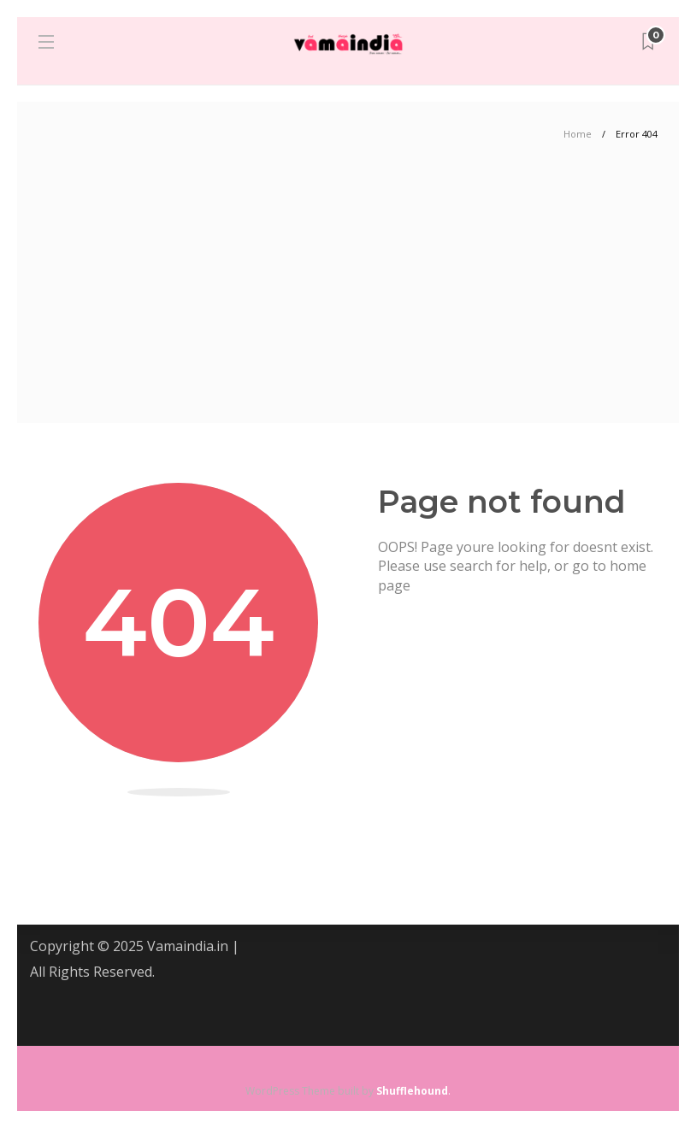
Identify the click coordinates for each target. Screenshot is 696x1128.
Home (577, 133)
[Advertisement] (348, 294)
